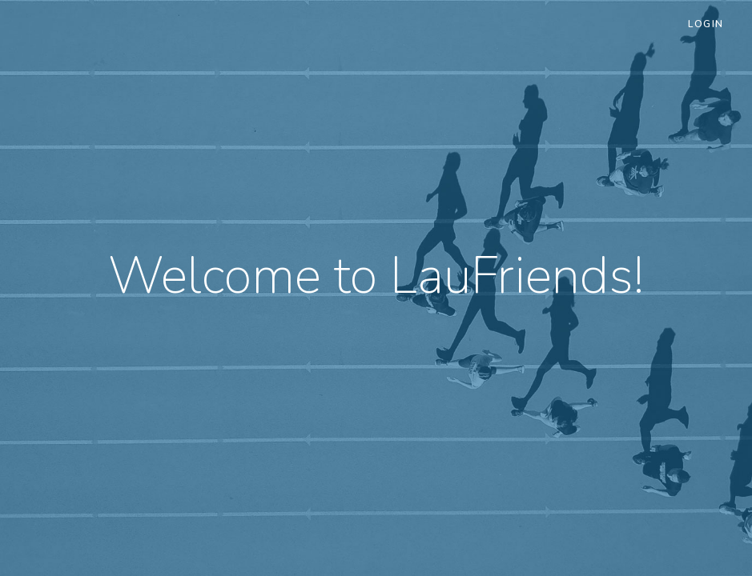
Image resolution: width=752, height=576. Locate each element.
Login (706, 24)
